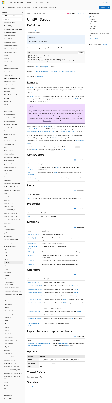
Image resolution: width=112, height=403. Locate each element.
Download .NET (104, 7)
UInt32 (65, 149)
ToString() (30, 255)
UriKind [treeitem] (6, 316)
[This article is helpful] (104, 44)
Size (29, 216)
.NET (34, 13)
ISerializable (39, 77)
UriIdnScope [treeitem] (7, 313)
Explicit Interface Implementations (99, 33)
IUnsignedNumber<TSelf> (67, 131)
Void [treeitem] (5, 384)
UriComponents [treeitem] (8, 300)
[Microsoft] (3, 2)
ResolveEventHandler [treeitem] (9, 110)
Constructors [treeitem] (8, 261)
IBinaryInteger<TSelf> (34, 131)
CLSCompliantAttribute (41, 71)
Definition (93, 17)
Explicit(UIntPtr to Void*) (34, 303)
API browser (42, 13)
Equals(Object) (32, 238)
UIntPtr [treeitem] (7, 258)
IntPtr (32, 387)
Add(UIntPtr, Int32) (33, 234)
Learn (28, 13)
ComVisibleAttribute (68, 71)
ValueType (44, 66)
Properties (93, 26)
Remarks (92, 19)
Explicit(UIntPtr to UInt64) (35, 299)
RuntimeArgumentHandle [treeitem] (11, 113)
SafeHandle (47, 121)
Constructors (93, 21)
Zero (29, 198)
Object (37, 66)
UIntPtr (32, 87)
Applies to (93, 36)
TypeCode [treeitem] (6, 229)
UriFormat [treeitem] (6, 303)
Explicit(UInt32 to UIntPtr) (35, 289)
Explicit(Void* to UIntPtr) (34, 311)
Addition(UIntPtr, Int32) (34, 282)
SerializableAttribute (55, 71)
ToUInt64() (31, 264)
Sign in (108, 2)
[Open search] (103, 2)
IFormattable (33, 129)
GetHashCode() (32, 243)
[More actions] (83, 13)
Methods (92, 28)
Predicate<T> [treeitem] (7, 94)
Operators (93, 31)
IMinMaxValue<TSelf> (48, 131)
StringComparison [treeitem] (9, 150)
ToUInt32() (31, 260)
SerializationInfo (63, 343)
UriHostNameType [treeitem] (9, 310)
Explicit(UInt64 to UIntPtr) (35, 292)
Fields (91, 24)
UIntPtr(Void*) (32, 178)
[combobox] (12, 15)
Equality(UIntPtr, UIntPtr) (35, 286)
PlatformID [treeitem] (7, 87)
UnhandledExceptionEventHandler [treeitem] (13, 290)
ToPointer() (31, 252)
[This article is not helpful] (106, 44)
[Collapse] (22, 12)
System (36, 30)
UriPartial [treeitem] (6, 323)
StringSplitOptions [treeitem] (9, 156)
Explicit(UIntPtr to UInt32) (35, 296)
